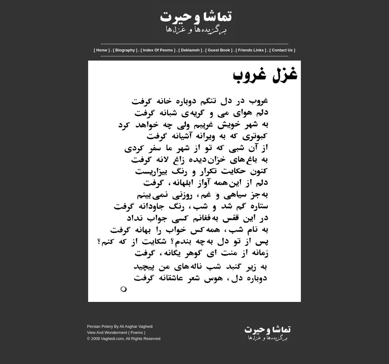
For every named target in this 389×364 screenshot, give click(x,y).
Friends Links (251, 50)
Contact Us (282, 50)
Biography (125, 50)
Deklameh (190, 50)
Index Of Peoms (158, 50)
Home (101, 50)
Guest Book (219, 50)
